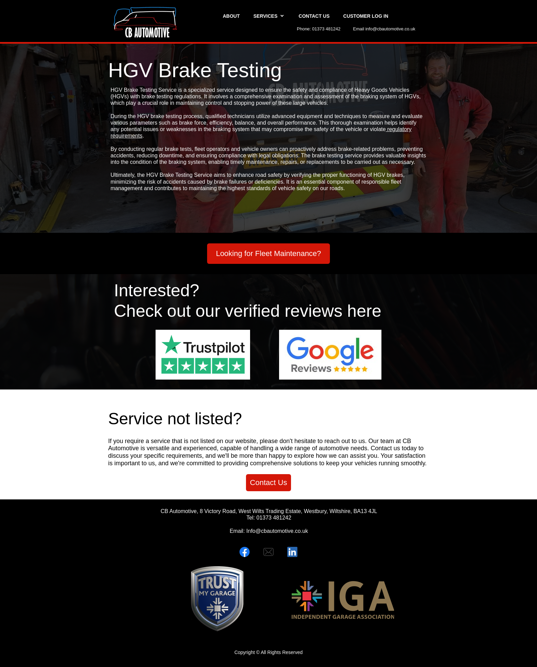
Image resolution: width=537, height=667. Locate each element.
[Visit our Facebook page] (245, 552)
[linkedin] (292, 552)
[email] (268, 552)
